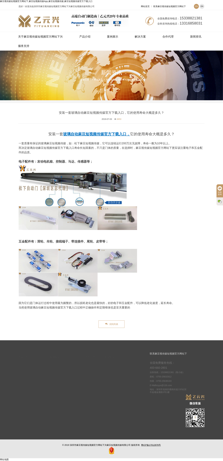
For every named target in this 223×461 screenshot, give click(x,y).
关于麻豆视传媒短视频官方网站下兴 (40, 36)
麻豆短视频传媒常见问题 (130, 79)
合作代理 (168, 36)
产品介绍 (84, 36)
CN (196, 6)
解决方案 (140, 36)
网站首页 (145, 6)
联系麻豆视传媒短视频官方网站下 (169, 6)
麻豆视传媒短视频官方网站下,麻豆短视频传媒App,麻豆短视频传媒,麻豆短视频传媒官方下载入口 (46, 1)
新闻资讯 (195, 36)
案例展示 (112, 36)
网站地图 (4, 459)
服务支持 (23, 45)
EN (202, 6)
